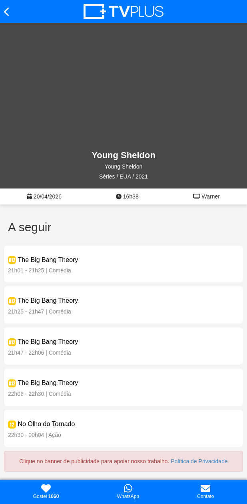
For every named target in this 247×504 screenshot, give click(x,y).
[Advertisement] (123, 87)
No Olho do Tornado (46, 424)
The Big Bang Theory (48, 259)
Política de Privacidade (199, 461)
